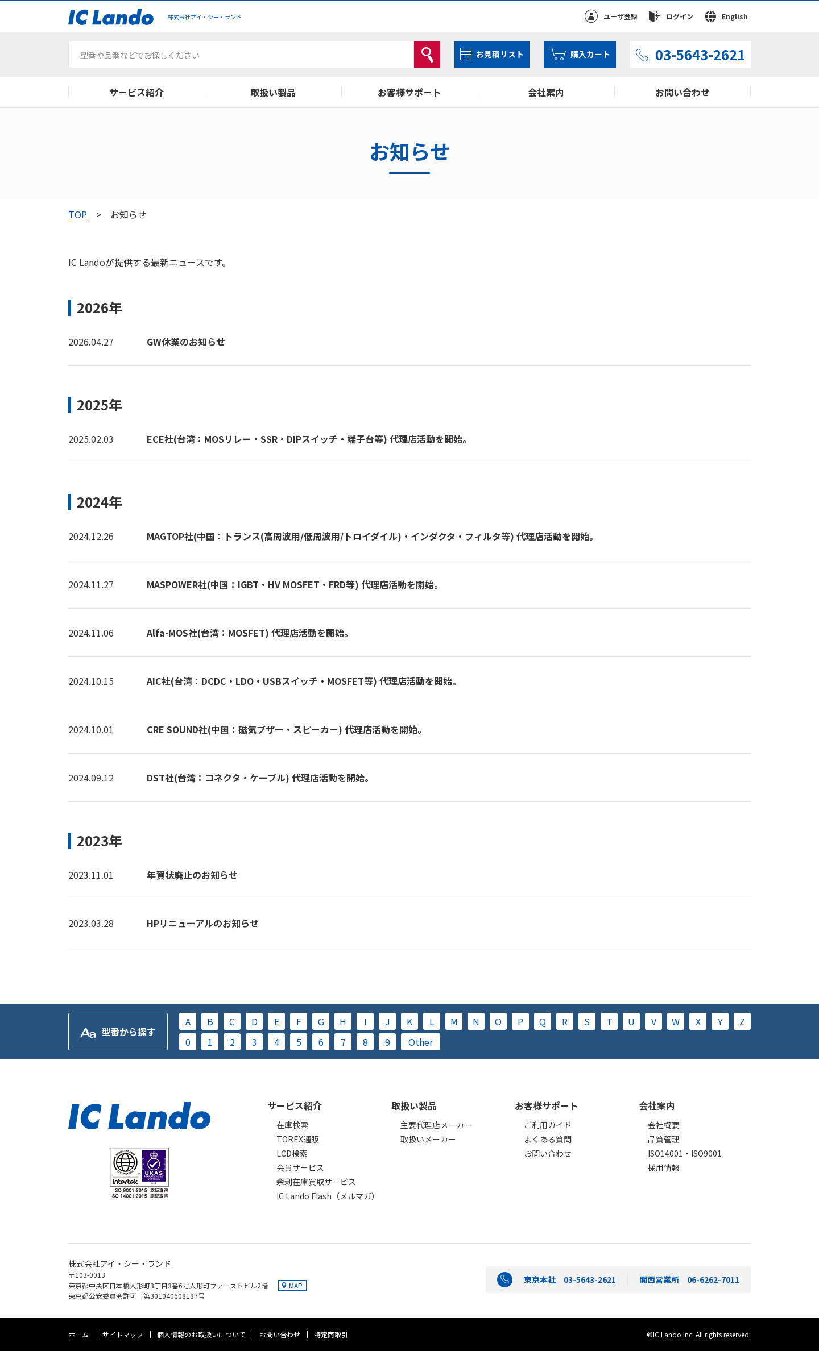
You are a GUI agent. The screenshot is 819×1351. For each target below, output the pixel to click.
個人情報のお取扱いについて (201, 1334)
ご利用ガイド (548, 1124)
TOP (77, 214)
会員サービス (300, 1167)
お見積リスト (500, 54)
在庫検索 (292, 1124)
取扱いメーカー (428, 1139)
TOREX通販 (297, 1139)
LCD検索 (292, 1153)
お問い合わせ (682, 92)
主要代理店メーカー (436, 1124)
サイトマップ (122, 1334)
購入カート (590, 54)
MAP (296, 1285)
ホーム (78, 1334)
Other (420, 1042)
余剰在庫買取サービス (316, 1181)
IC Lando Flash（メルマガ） (327, 1196)
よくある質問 (548, 1139)
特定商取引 (331, 1334)
